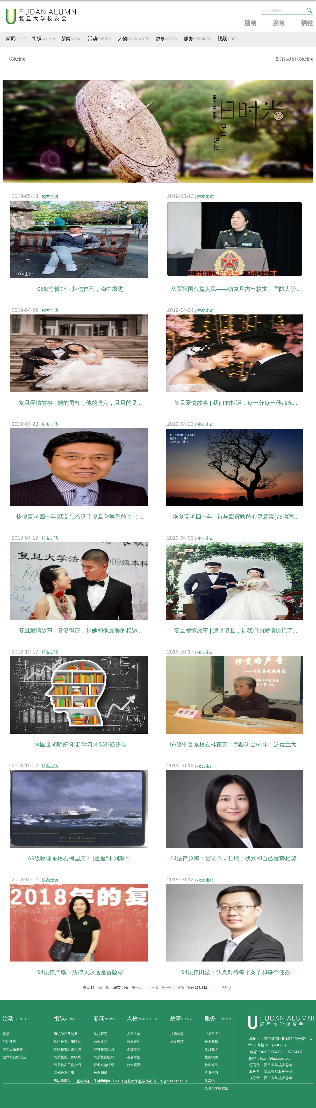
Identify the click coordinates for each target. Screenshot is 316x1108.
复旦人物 (133, 1034)
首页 (16, 38)
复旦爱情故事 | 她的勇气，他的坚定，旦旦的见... (80, 403)
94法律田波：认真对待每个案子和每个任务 (235, 972)
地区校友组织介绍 (67, 1049)
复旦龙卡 (211, 1049)
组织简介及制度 (65, 1034)
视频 (228, 38)
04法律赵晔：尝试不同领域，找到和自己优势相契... (235, 858)
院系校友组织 (104, 1057)
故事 (167, 38)
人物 (134, 38)
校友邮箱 (211, 1042)
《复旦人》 (213, 1034)
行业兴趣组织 (104, 1065)
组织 (43, 38)
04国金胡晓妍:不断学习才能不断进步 (80, 744)
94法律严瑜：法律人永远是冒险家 (80, 972)
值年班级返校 (13, 1049)
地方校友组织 (104, 1049)
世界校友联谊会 (14, 1057)
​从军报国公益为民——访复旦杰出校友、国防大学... (236, 289)
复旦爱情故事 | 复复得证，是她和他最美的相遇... (80, 630)
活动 (100, 38)
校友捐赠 (100, 1073)
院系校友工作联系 (67, 1057)
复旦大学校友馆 (216, 1088)
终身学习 (211, 1073)
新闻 (71, 38)
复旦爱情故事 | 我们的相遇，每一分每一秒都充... (235, 403)
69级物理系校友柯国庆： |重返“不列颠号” (80, 858)
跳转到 (227, 987)
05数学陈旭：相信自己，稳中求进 (80, 289)
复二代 (210, 1080)
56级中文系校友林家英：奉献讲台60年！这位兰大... (235, 744)
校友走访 (305, 59)
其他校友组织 (64, 1073)
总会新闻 (100, 1042)
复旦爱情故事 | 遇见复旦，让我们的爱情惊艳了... (235, 630)
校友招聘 (211, 1057)
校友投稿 (177, 1042)
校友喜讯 (133, 1065)
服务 (198, 38)
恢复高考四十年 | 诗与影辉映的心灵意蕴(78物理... (236, 516)
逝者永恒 (133, 1057)
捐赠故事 (177, 1034)
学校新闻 (100, 1034)
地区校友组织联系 (67, 1042)
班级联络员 (62, 1080)
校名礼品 (211, 1065)
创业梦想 (133, 1049)
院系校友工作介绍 (67, 1065)
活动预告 (9, 1042)
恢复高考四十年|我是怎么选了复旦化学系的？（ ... (80, 516)
